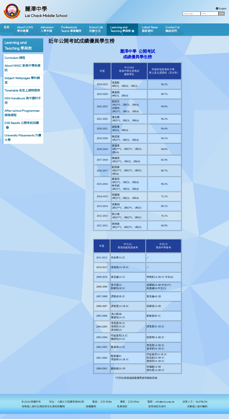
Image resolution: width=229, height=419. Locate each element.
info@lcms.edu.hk (165, 401)
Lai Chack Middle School (46, 15)
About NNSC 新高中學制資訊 (22, 68)
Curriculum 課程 (14, 58)
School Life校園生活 (96, 30)
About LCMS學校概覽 (25, 30)
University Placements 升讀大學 (22, 137)
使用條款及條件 (157, 406)
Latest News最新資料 (150, 30)
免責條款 (122, 406)
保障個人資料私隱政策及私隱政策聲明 (43, 406)
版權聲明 (91, 406)
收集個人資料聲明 (197, 406)
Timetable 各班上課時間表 (22, 90)
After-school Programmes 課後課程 (21, 113)
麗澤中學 (36, 8)
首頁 (6, 27)
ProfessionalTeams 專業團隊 (71, 30)
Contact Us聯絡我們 (172, 29)
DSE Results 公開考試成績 (21, 123)
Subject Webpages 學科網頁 (22, 80)
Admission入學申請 (47, 30)
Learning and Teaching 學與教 (120, 30)
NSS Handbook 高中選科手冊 (22, 100)
